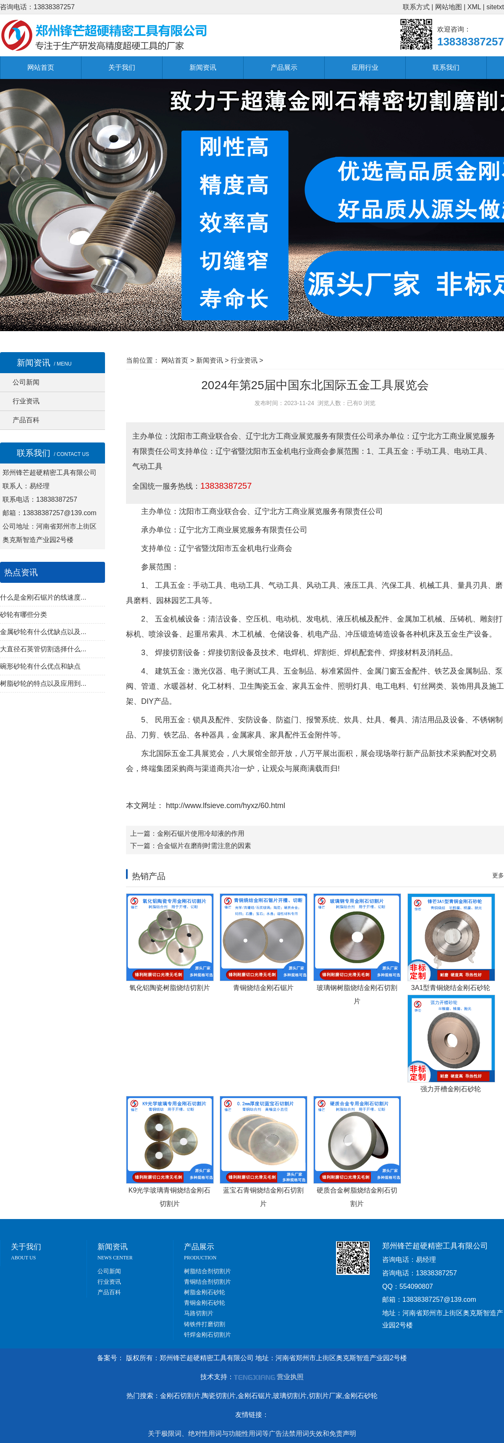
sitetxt (495, 7)
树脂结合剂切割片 (207, 1271)
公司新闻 (26, 382)
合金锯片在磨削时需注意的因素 (204, 845)
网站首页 (40, 67)
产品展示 (283, 67)
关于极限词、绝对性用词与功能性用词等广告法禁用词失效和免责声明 (252, 1433)
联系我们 (446, 67)
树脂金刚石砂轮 (204, 1292)
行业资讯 (26, 401)
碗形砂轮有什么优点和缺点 (40, 666)
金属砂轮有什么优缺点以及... (43, 631)
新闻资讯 (202, 67)
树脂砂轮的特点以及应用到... (43, 683)
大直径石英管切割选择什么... (43, 649)
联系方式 (416, 7)
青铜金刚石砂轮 (204, 1302)
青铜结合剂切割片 (207, 1281)
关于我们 (121, 67)
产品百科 (26, 420)
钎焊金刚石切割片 (207, 1334)
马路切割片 (198, 1313)
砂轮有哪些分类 (23, 614)
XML (474, 7)
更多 (498, 875)
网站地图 (448, 7)
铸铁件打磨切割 (204, 1324)
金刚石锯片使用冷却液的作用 (200, 833)
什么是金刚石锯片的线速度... (43, 597)
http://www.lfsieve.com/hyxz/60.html (224, 805)
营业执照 (290, 1376)
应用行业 (365, 67)
